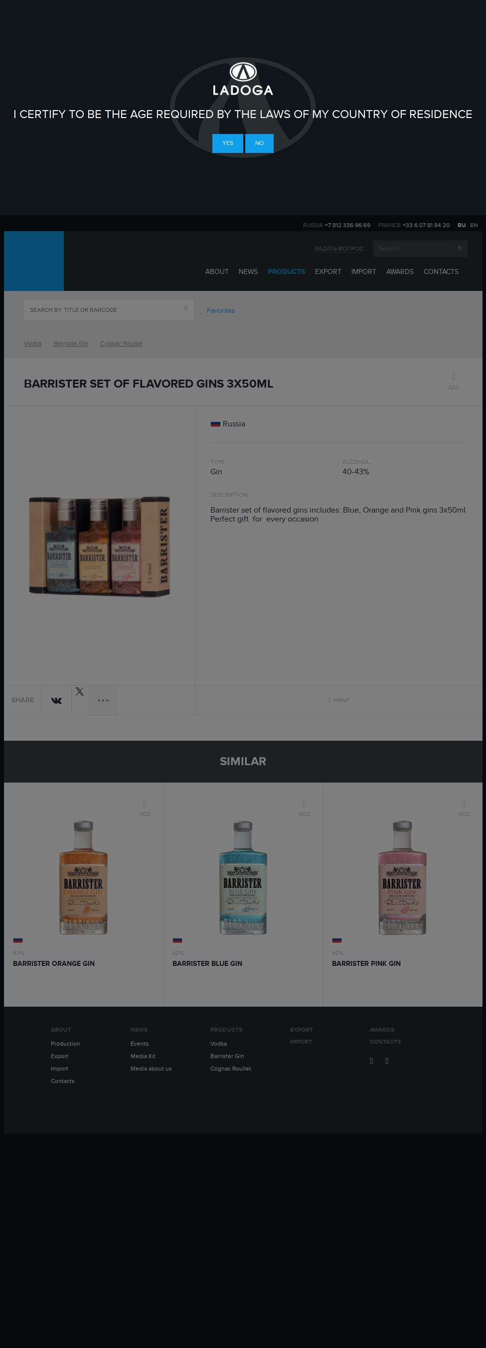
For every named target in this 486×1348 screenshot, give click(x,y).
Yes (227, 142)
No (259, 142)
